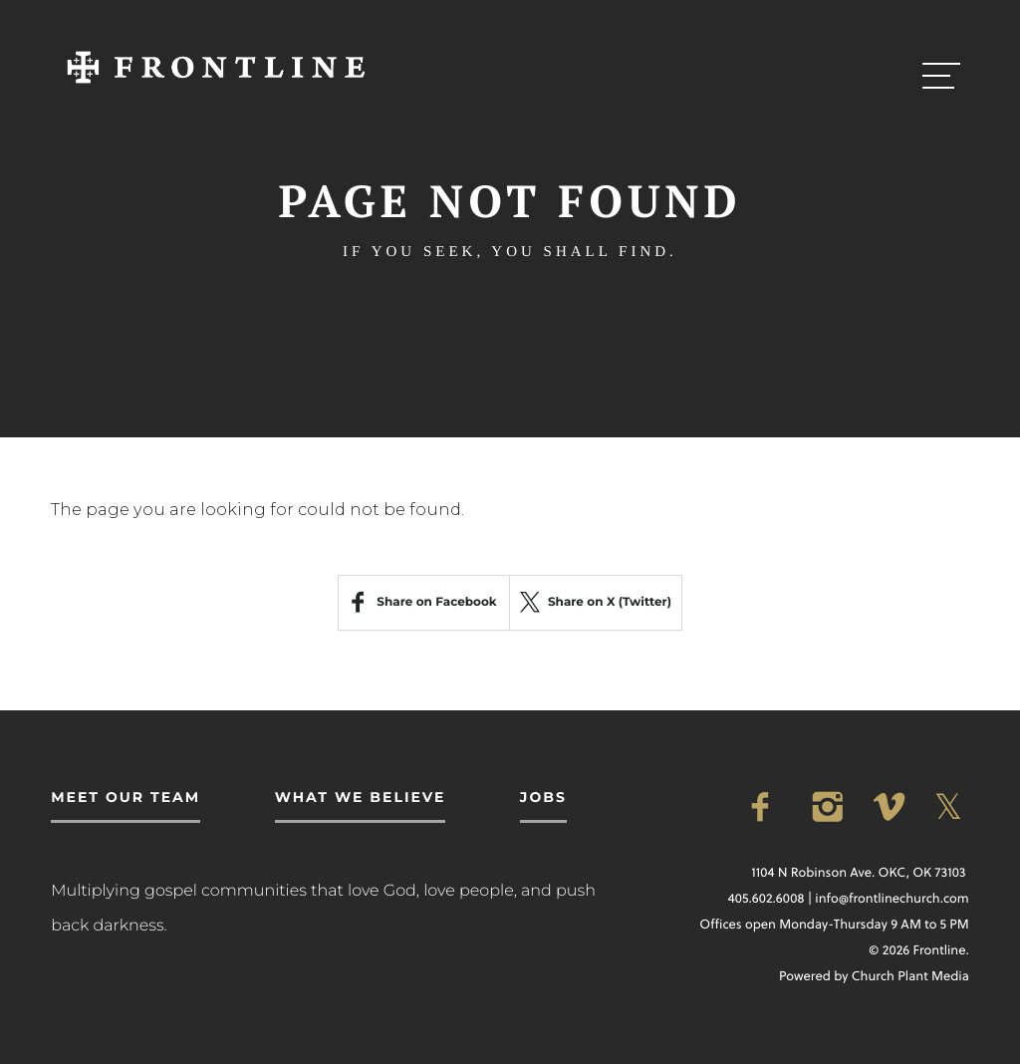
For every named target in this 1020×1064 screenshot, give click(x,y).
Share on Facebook (436, 602)
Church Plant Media (910, 976)
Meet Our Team (125, 797)
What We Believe (360, 797)
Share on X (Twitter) (595, 602)
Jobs (543, 797)
